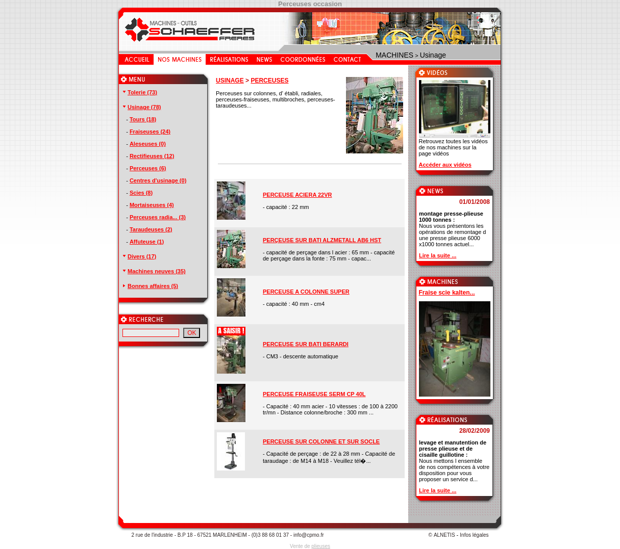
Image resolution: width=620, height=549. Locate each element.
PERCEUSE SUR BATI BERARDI (306, 344)
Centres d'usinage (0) (158, 180)
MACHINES (394, 55)
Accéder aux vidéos (445, 165)
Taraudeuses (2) (151, 229)
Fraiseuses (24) (150, 131)
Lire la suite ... (437, 255)
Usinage (433, 55)
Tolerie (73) (139, 92)
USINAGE (230, 80)
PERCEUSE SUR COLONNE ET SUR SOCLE (321, 441)
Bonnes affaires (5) (149, 286)
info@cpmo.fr (308, 535)
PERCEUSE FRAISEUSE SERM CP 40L (314, 394)
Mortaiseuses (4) (152, 205)
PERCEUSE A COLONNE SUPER (306, 292)
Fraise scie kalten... (447, 292)
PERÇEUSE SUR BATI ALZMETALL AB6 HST (322, 240)
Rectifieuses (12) (152, 156)
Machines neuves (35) (153, 271)
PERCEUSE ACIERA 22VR (297, 195)
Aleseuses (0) (148, 144)
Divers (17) (138, 256)
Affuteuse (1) (147, 242)
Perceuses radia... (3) (158, 217)
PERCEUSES (269, 80)
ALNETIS (444, 535)
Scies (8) (141, 193)
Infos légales (474, 535)
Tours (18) (143, 119)
